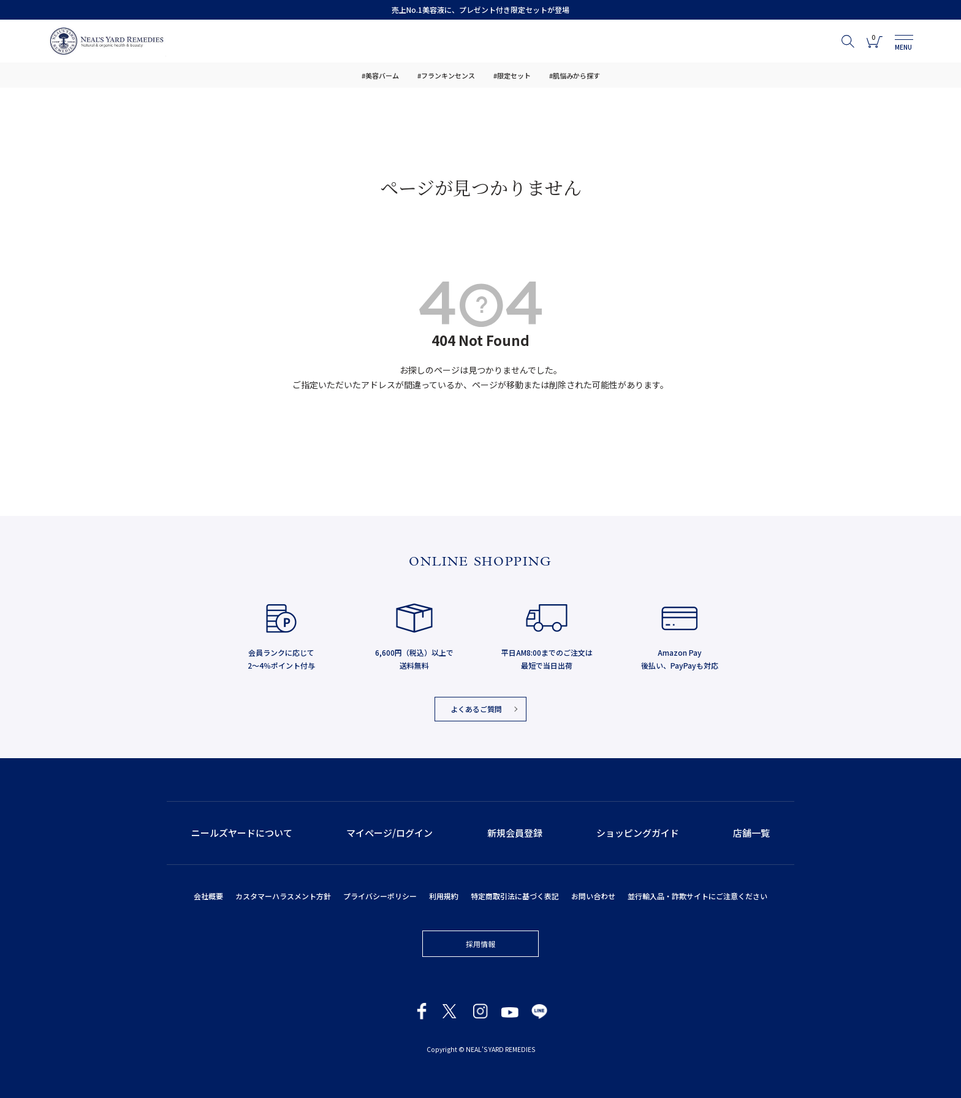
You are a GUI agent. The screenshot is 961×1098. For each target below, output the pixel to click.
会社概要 (208, 896)
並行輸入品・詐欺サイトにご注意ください (697, 896)
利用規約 (443, 896)
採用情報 (480, 944)
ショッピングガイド (637, 832)
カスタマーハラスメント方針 (283, 896)
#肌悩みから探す (574, 75)
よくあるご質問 (476, 709)
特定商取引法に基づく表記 (515, 896)
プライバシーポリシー (380, 896)
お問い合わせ (593, 896)
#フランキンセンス (446, 75)
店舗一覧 (751, 832)
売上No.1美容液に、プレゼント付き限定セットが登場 (480, 9)
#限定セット (512, 75)
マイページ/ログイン (389, 832)
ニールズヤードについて (241, 832)
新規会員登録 (514, 832)
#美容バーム (380, 75)
